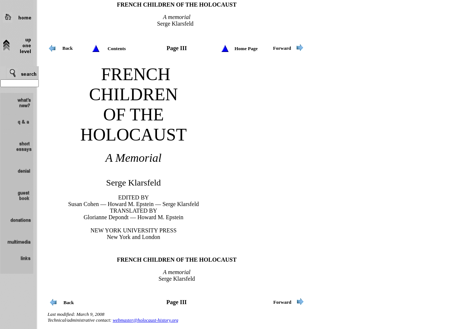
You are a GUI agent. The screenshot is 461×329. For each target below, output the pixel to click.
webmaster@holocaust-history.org (145, 320)
